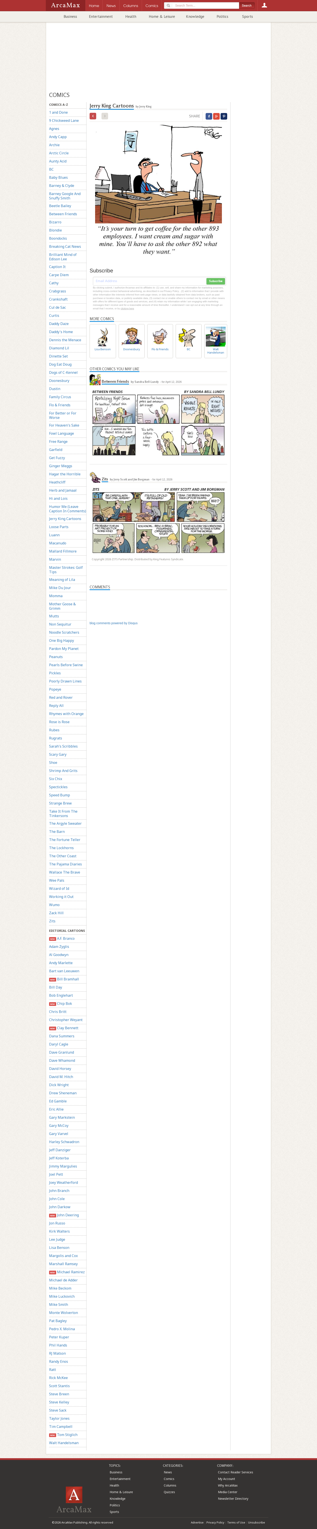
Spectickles (58, 787)
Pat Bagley (58, 1320)
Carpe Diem (59, 274)
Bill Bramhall (64, 979)
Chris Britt (57, 1011)
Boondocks (58, 238)
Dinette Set (58, 356)
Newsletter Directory (233, 1498)
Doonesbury (59, 380)
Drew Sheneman (63, 1093)
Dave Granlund (61, 1052)
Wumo (54, 904)
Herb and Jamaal (63, 490)
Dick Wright (59, 1084)
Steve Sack (57, 1410)
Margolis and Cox (63, 1255)
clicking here (127, 308)
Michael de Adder (63, 1280)
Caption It (57, 266)
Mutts (54, 616)
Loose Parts (58, 526)
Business (70, 16)
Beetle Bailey (60, 205)
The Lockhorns (61, 847)
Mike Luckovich (62, 1296)
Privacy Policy (215, 1522)
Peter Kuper (59, 1337)
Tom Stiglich (63, 1434)
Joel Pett (56, 1174)
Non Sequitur (60, 624)
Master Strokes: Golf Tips (66, 569)
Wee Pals (56, 880)
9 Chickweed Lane (64, 120)
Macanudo (57, 543)
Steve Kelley (59, 1402)
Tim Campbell (60, 1426)
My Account (226, 1479)
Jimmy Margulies (63, 1166)
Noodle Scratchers (64, 632)
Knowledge (195, 16)
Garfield (55, 449)
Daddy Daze (59, 323)
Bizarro (55, 222)
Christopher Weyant (66, 1019)
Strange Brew (60, 803)
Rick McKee (58, 1377)
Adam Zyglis (59, 946)
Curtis (54, 315)
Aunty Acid (57, 161)
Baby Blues (58, 177)
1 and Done (58, 112)
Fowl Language (61, 433)
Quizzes (169, 1492)
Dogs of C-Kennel (63, 372)
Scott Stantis (59, 1385)
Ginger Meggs (60, 465)
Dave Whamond (62, 1060)
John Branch (59, 1190)
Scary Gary (57, 754)
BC (51, 169)
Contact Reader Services (235, 1472)
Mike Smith (58, 1304)
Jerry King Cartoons (65, 518)
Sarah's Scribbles (63, 746)
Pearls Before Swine (66, 664)
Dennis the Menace (65, 340)
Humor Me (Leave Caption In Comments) (67, 508)
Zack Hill (56, 912)
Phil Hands (58, 1345)
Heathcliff (57, 482)
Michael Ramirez (67, 1272)
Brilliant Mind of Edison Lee (63, 256)
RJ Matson (57, 1353)
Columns (170, 1485)
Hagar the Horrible (65, 474)
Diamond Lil (59, 348)
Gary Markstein (62, 1117)
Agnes (54, 128)
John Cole (57, 1198)
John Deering (64, 1215)
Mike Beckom (60, 1288)
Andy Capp (58, 136)
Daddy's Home (61, 331)
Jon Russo (57, 1223)
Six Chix (55, 778)
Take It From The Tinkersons (63, 813)
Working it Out (61, 896)
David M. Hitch (61, 1076)
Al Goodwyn (58, 954)
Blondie (55, 230)
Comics (169, 1479)
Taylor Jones (59, 1418)
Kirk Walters (59, 1231)
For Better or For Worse (62, 415)
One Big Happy (61, 640)
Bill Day (55, 987)
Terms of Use (236, 1522)
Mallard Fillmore (63, 551)
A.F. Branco (62, 938)
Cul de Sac (57, 307)
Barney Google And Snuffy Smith (65, 196)
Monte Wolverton (63, 1312)
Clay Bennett (63, 1028)
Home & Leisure (162, 16)
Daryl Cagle (58, 1044)
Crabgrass (57, 291)
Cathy (54, 283)
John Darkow (59, 1206)
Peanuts (56, 656)
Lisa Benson (59, 1247)
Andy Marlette (61, 962)
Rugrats (55, 738)
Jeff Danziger (60, 1150)
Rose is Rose (59, 721)
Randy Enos (58, 1361)
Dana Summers (61, 1036)
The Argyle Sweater (65, 823)
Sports (247, 16)
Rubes (54, 730)
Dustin (54, 388)
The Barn (57, 831)
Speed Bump (59, 795)
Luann (54, 535)
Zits (52, 921)
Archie (54, 144)
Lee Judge (57, 1239)
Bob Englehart (61, 995)
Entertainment (101, 16)
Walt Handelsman (64, 1442)
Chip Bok (60, 1003)
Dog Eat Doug (60, 364)
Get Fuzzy (57, 457)
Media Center (227, 1492)
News (168, 1472)
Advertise (197, 1522)
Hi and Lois (58, 498)
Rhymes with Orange (66, 713)
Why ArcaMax (228, 1485)
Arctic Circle (59, 153)
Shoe (53, 762)
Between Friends (63, 214)
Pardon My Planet (64, 648)
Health (130, 16)
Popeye (55, 689)
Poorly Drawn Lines (65, 681)
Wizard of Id (59, 888)
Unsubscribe (256, 1522)
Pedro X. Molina (62, 1328)
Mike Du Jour (60, 587)
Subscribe (215, 281)
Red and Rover (61, 697)
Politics (222, 16)
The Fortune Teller (64, 839)
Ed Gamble (58, 1101)
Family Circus (60, 396)
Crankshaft (58, 299)
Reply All (56, 705)
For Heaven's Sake (64, 425)
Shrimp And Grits (63, 770)
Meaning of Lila (62, 579)
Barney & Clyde (61, 185)
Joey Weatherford (63, 1182)
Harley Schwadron (64, 1141)
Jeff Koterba (59, 1158)
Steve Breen (59, 1394)
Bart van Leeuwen (64, 971)
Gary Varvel (58, 1133)
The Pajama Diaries (65, 864)
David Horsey (60, 1068)
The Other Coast (62, 856)
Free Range (58, 441)
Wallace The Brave (64, 872)
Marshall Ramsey (63, 1263)
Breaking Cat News (65, 246)
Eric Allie (56, 1109)
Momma (56, 595)
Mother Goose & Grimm (62, 606)
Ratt (52, 1369)
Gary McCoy (58, 1125)
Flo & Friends (59, 405)
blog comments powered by (114, 623)
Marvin (55, 559)
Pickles (55, 673)
